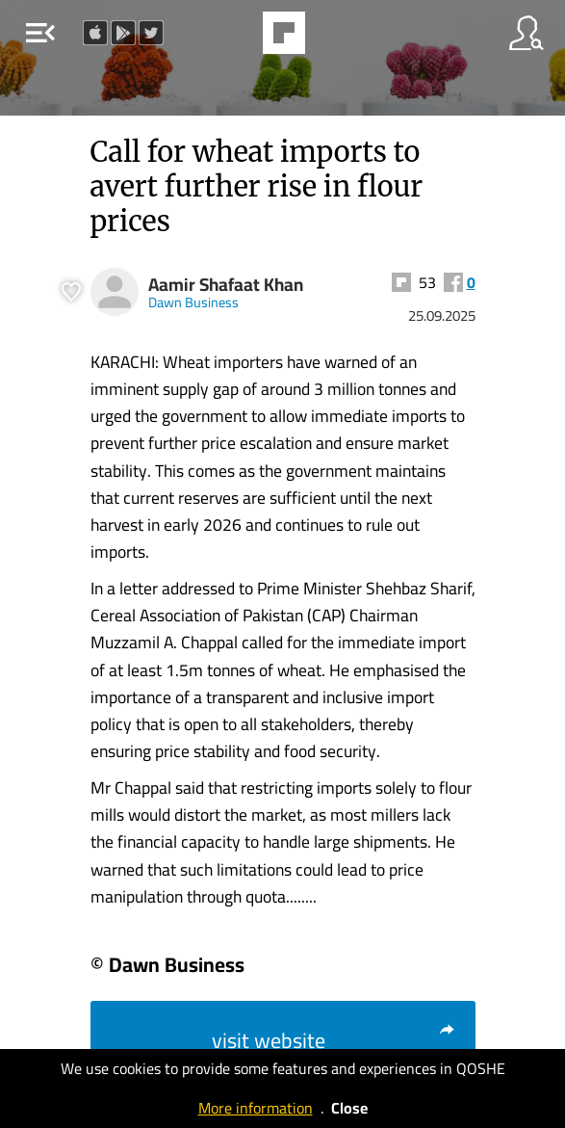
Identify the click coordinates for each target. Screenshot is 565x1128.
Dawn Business (193, 302)
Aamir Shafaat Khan (225, 285)
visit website (334, 1040)
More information (255, 1107)
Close (349, 1107)
